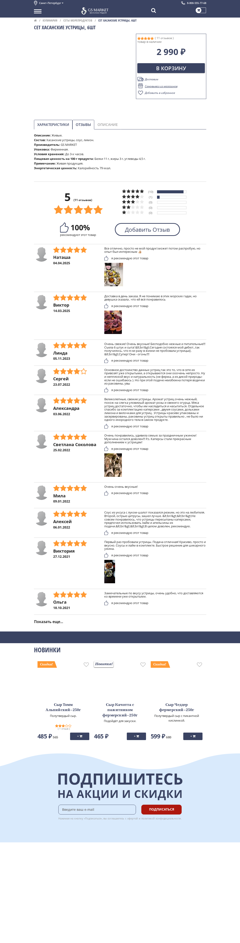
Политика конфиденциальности (57, 891)
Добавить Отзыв (147, 229)
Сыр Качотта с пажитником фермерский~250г (120, 710)
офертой (132, 818)
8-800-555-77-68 (196, 3)
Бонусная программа (100, 865)
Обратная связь (45, 870)
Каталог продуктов (48, 855)
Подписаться (161, 809)
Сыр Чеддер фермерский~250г (176, 707)
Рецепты (91, 875)
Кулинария (50, 20)
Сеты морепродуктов (77, 20)
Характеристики (53, 124)
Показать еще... (48, 622)
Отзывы (83, 124)
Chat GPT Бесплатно (136, 858)
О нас (38, 860)
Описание (108, 124)
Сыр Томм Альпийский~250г (63, 707)
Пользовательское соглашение (57, 886)
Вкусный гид (94, 881)
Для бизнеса (43, 931)
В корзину (171, 68)
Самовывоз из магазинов (161, 86)
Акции (38, 881)
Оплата (90, 860)
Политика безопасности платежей (59, 896)
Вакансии (41, 936)
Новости (40, 875)
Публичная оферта (47, 901)
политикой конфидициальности (161, 818)
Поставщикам (44, 926)
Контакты (41, 865)
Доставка (91, 855)
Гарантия (91, 870)
